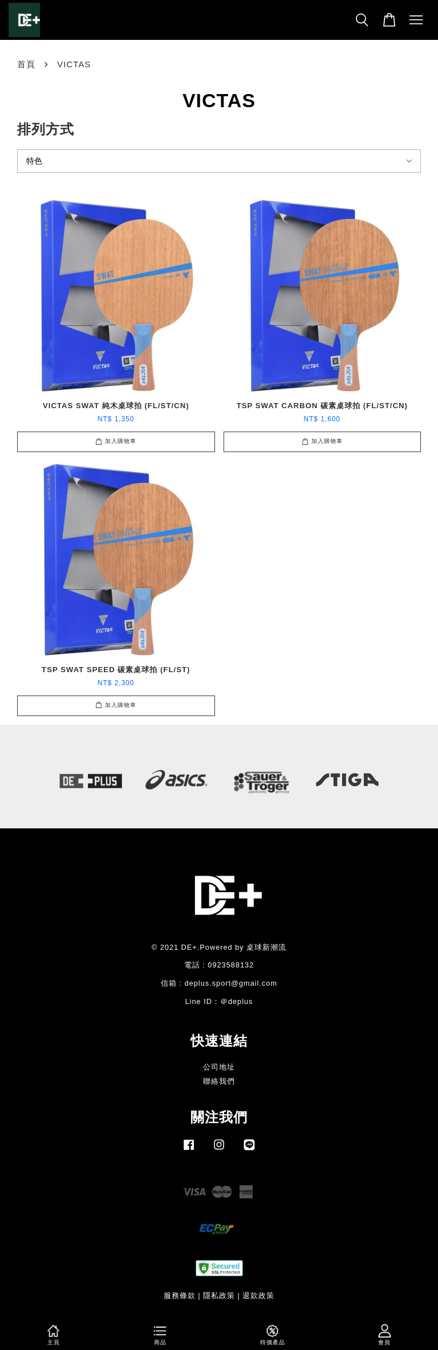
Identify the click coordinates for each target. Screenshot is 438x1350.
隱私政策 (219, 1295)
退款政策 (258, 1295)
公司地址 (219, 1067)
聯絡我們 (219, 1081)
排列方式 (45, 129)
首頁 (26, 64)
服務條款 (180, 1295)
